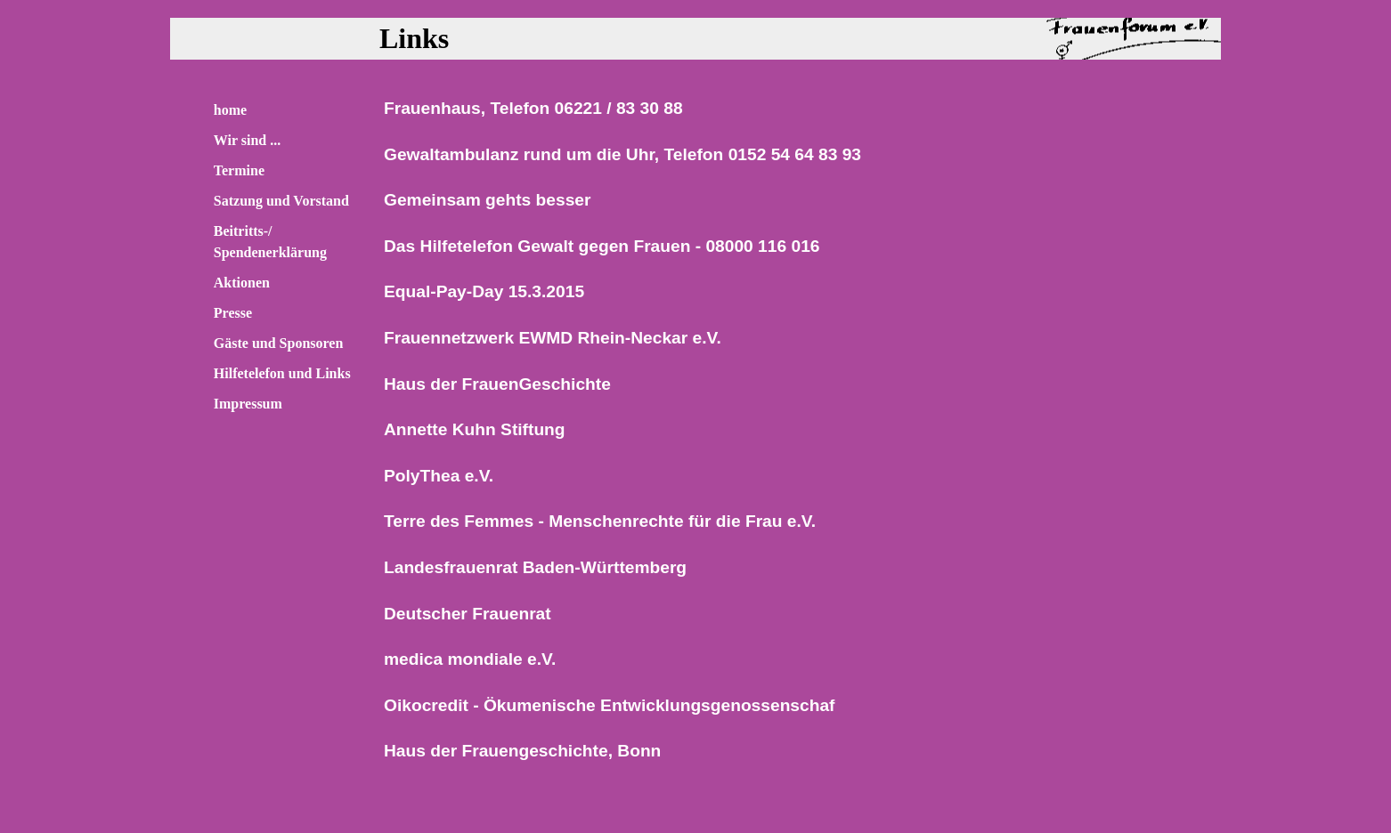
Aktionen (242, 282)
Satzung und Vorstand (281, 200)
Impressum (248, 403)
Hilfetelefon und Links (282, 373)
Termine (239, 170)
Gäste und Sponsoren (279, 343)
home (230, 109)
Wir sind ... (247, 140)
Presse (233, 312)
